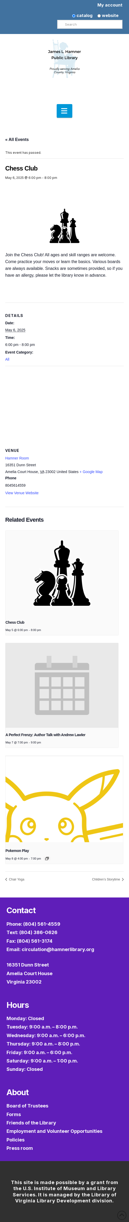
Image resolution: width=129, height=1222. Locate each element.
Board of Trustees (27, 1106)
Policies (16, 1140)
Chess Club (14, 622)
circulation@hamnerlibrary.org (58, 949)
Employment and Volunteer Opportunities (54, 1131)
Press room (20, 1148)
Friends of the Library (31, 1123)
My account (109, 5)
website (108, 15)
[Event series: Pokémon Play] (47, 858)
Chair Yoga (16, 879)
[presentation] (61, 573)
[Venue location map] (64, 403)
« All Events (17, 139)
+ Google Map (91, 472)
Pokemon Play (17, 851)
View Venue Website (22, 493)
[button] (64, 111)
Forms (14, 1114)
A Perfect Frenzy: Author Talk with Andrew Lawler (45, 735)
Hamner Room (17, 458)
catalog (82, 15)
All (7, 359)
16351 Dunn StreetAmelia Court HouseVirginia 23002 (29, 973)
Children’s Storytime (106, 879)
